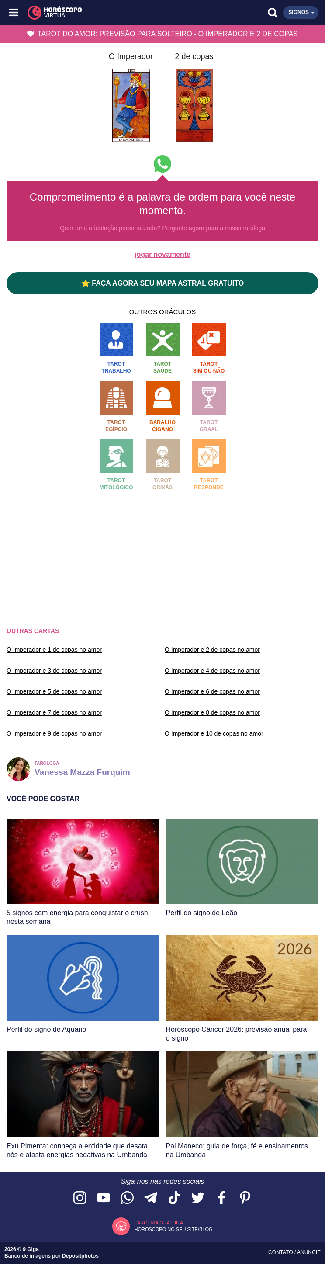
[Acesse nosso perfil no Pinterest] (245, 1198)
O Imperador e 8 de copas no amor (212, 712)
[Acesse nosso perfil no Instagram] (80, 1198)
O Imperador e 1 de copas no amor (54, 649)
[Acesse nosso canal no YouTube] (103, 1198)
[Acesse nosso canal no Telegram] (150, 1198)
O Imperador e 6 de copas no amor (212, 691)
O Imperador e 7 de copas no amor (54, 712)
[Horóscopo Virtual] (89, 12)
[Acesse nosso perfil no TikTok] (174, 1198)
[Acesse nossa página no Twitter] (197, 1198)
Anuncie (309, 1252)
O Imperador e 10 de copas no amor (214, 733)
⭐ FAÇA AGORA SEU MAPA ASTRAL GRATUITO (162, 283)
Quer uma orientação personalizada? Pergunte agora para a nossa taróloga (162, 228)
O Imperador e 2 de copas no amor (212, 649)
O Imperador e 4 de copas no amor (212, 670)
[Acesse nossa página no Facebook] (221, 1198)
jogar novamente (162, 254)
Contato (281, 1252)
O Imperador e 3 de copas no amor (54, 670)
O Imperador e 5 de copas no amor (54, 691)
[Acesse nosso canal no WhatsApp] (127, 1198)
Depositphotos (80, 1256)
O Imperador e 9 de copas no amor (54, 733)
